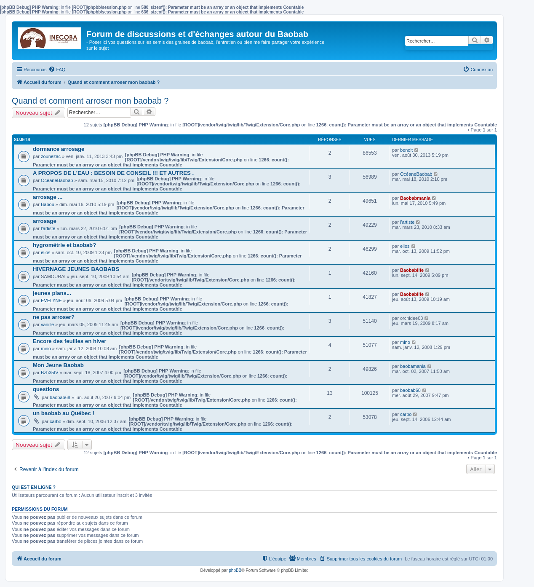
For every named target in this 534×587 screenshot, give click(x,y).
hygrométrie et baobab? (64, 245)
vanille (47, 324)
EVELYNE (51, 300)
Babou (47, 204)
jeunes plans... (52, 293)
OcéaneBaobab (57, 180)
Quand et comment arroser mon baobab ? (90, 100)
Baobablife (412, 270)
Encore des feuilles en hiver (69, 341)
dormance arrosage (58, 149)
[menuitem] (56, 69)
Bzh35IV (50, 372)
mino (46, 348)
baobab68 (60, 397)
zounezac (51, 156)
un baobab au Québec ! (63, 413)
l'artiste (48, 228)
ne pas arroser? (54, 317)
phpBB (235, 570)
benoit (406, 150)
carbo (55, 421)
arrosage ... (47, 197)
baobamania (413, 366)
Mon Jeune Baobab (58, 365)
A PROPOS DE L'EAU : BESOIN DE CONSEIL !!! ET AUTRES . (113, 173)
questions (46, 389)
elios (46, 252)
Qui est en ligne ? (34, 487)
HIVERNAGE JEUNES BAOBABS (76, 269)
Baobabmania (415, 198)
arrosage (44, 221)
